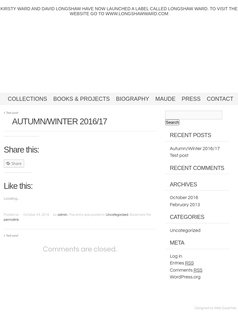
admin (62, 214)
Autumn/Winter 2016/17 (195, 148)
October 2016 (184, 197)
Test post (11, 112)
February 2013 (185, 204)
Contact (220, 99)
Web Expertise (225, 308)
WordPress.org (185, 277)
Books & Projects (81, 99)
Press (191, 99)
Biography (132, 99)
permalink (11, 219)
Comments (186, 270)
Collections (27, 99)
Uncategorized (117, 214)
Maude (165, 99)
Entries (182, 263)
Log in (176, 256)
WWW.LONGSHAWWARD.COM (136, 13)
